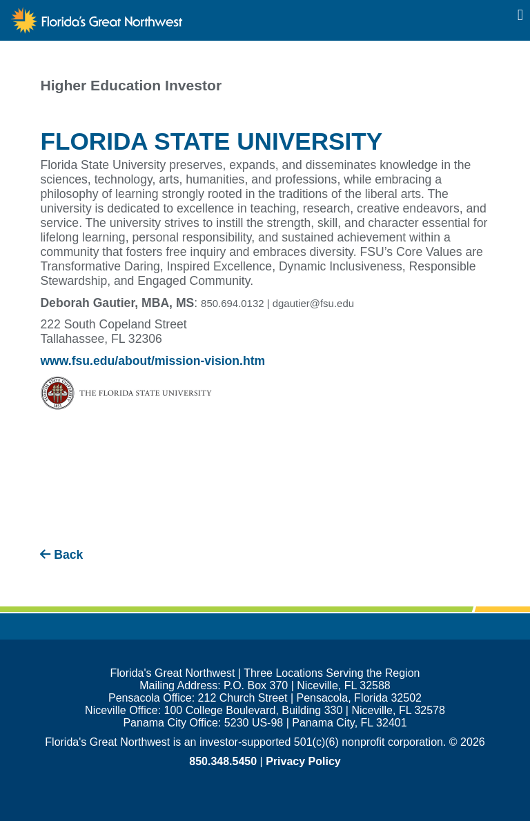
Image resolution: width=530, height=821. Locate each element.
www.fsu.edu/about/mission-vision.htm (152, 361)
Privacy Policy (303, 761)
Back (61, 555)
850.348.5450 (223, 761)
